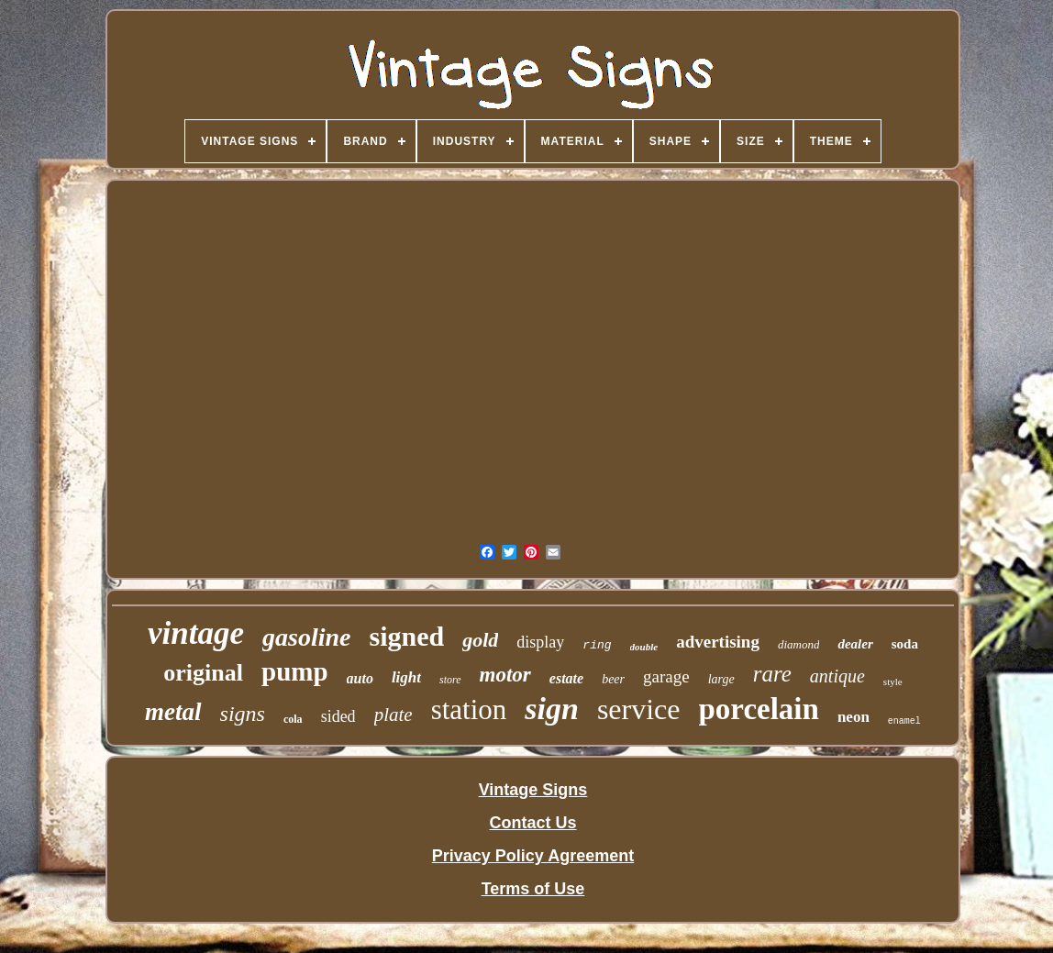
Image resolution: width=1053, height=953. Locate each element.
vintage (196, 633)
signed (407, 636)
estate (566, 678)
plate (393, 715)
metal (173, 712)
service (639, 709)
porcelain (759, 709)
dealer (854, 644)
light (406, 677)
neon (853, 717)
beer (613, 679)
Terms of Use (533, 889)
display (540, 642)
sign (552, 709)
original (203, 672)
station (469, 709)
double (644, 646)
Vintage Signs (533, 790)
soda (905, 644)
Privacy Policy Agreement (533, 856)
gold (480, 639)
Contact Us (532, 823)
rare (772, 673)
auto (360, 678)
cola (293, 719)
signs (242, 714)
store (450, 679)
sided (338, 716)
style (893, 681)
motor (505, 674)
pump (294, 671)
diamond (799, 644)
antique (837, 676)
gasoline (306, 637)
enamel (904, 721)
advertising (717, 641)
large (721, 679)
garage (666, 676)
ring (596, 645)
